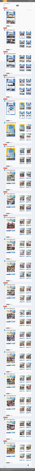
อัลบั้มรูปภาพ (7, 49)
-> (30, 465)
